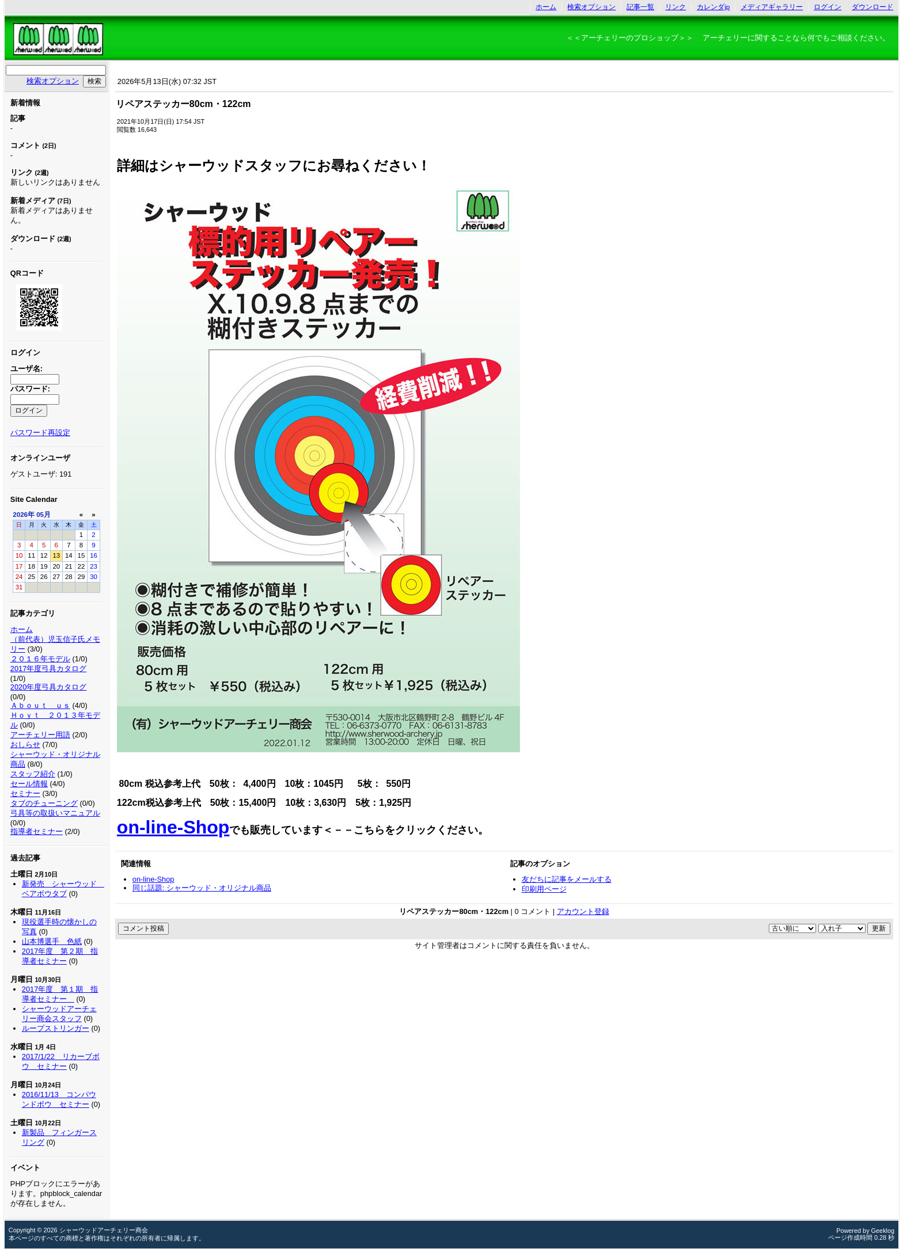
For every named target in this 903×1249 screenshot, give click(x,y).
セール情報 (29, 783)
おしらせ (25, 744)
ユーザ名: (26, 368)
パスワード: (30, 388)
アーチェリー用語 (40, 734)
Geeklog (883, 1230)
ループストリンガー (55, 1028)
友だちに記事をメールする (567, 879)
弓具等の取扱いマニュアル (55, 813)
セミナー (25, 793)
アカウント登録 (583, 911)
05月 (43, 514)
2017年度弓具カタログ (48, 668)
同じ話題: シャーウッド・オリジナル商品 (201, 888)
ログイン (827, 6)
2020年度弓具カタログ (48, 687)
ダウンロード (872, 6)
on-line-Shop (173, 827)
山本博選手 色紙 (52, 941)
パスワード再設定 (40, 432)
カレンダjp (713, 6)
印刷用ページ (544, 889)
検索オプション (591, 6)
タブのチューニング (44, 803)
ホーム (546, 6)
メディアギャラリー (772, 6)
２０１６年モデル (40, 658)
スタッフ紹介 (32, 774)
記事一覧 (640, 6)
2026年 (24, 514)
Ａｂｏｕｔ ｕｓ (40, 705)
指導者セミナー (36, 831)
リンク (675, 6)
